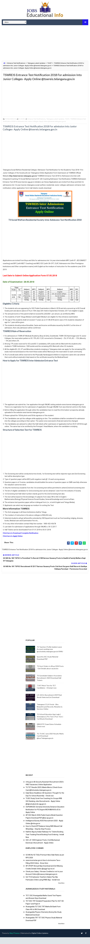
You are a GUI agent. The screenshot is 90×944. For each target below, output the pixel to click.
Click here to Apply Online (12, 543)
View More (61, 890)
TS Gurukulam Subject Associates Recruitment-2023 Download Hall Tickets (49, 684)
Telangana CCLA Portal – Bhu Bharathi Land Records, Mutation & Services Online (49, 713)
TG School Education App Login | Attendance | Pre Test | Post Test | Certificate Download (50, 723)
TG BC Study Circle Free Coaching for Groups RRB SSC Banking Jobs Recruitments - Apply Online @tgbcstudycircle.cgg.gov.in (44, 808)
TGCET (49, 63)
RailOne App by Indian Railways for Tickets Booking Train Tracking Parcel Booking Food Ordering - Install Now (45, 841)
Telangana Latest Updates (36, 63)
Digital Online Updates (40, 940)
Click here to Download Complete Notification (20, 540)
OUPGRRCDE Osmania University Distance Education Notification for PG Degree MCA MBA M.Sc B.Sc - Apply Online (45, 816)
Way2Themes (14, 940)
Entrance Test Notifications (16, 63)
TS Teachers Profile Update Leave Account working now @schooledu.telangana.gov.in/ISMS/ (50, 656)
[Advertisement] (45, 43)
